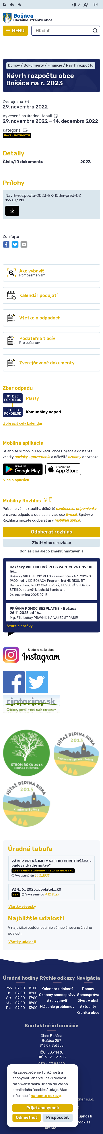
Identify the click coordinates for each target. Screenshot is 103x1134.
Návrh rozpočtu (17, 115)
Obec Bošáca (65, 1084)
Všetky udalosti (22, 922)
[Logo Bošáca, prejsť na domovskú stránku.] (51, 18)
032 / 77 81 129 (51, 1044)
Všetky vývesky (22, 887)
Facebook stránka (52, 1054)
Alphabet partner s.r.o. (74, 1080)
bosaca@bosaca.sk (51, 1049)
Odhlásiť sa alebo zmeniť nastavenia (52, 532)
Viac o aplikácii (16, 460)
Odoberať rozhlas (51, 512)
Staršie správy (20, 606)
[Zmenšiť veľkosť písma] (79, 4)
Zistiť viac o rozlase (51, 523)
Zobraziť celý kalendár (23, 404)
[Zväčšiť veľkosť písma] (85, 4)
